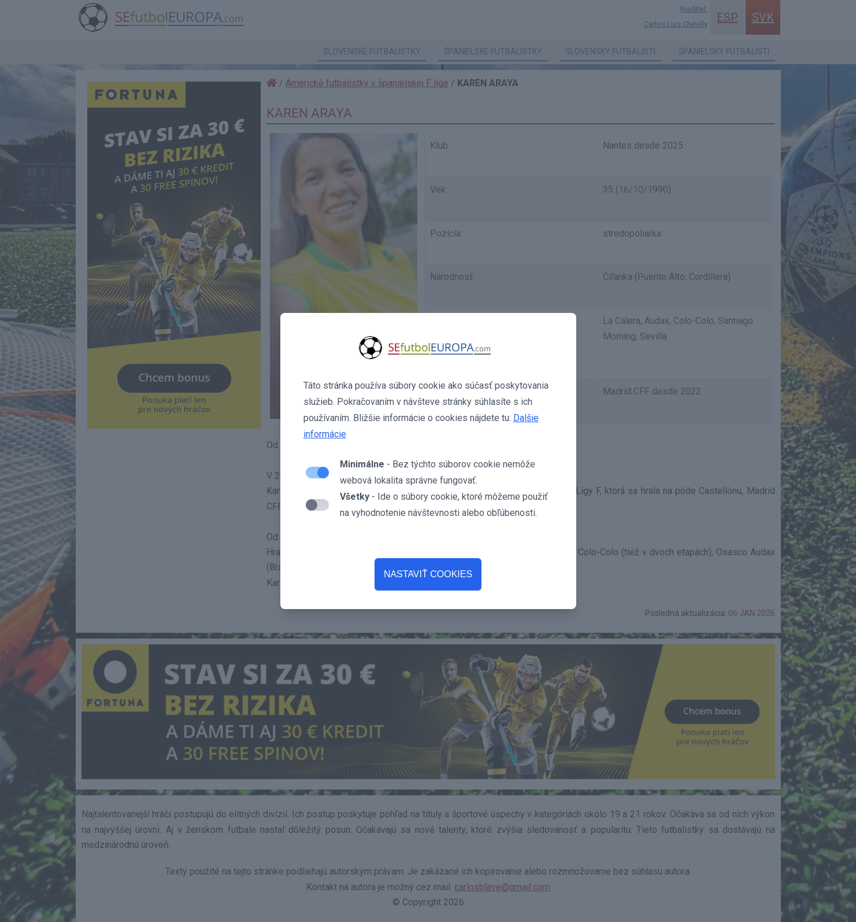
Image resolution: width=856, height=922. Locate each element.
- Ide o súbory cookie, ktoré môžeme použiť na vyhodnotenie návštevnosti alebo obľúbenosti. (444, 504)
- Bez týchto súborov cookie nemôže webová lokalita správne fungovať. (437, 472)
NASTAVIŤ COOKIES (428, 574)
